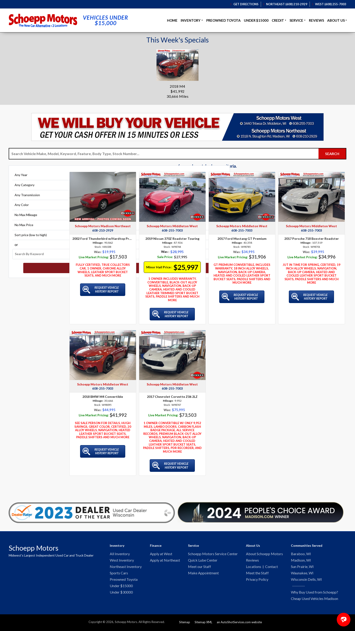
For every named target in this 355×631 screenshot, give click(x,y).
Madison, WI (301, 560)
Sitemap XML (203, 624)
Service (296, 20)
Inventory (191, 20)
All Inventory (120, 554)
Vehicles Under (105, 20)
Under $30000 (121, 593)
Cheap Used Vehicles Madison (314, 600)
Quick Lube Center (202, 560)
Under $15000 (256, 20)
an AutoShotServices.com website (239, 624)
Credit (278, 20)
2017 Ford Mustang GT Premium (241, 238)
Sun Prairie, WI (302, 567)
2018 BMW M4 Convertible (102, 397)
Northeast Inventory (126, 567)
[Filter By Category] (37, 189)
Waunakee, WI (302, 574)
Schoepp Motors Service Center (213, 554)
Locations (253, 567)
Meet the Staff (257, 574)
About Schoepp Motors (264, 554)
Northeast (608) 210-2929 (285, 4)
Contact (271, 567)
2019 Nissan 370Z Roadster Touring (172, 238)
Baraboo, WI (301, 554)
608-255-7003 (172, 230)
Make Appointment (203, 574)
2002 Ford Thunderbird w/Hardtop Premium (102, 238)
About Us (336, 20)
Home (172, 20)
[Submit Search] (332, 153)
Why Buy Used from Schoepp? (314, 593)
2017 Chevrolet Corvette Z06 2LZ (172, 397)
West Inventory (122, 560)
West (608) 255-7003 (329, 4)
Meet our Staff (199, 567)
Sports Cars (119, 574)
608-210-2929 (102, 230)
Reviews (316, 20)
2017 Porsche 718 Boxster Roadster (311, 238)
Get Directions (244, 4)
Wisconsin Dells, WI (306, 580)
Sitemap (184, 624)
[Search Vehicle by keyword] (163, 153)
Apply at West (161, 554)
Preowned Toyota (223, 20)
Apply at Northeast (165, 560)
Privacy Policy (257, 580)
